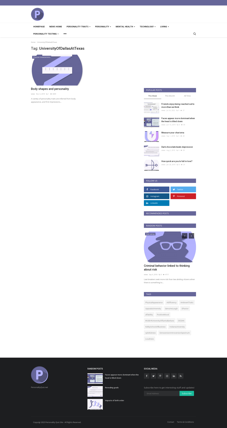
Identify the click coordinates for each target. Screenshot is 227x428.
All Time (187, 96)
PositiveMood (163, 314)
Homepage (39, 26)
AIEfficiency (171, 302)
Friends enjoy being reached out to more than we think (177, 105)
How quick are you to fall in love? (176, 161)
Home (33, 42)
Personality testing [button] (46, 33)
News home (55, 26)
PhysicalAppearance (154, 302)
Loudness (149, 339)
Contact (170, 422)
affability (149, 314)
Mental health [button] (125, 26)
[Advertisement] (143, 14)
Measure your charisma (172, 132)
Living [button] (164, 26)
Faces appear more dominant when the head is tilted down (178, 120)
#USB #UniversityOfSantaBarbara (159, 320)
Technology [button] (148, 26)
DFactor (185, 308)
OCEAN (181, 320)
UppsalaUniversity (153, 308)
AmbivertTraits (187, 302)
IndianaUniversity (177, 326)
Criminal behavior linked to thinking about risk (167, 267)
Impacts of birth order (114, 400)
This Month (170, 96)
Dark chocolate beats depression (177, 147)
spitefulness (150, 332)
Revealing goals (112, 388)
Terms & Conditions (185, 422)
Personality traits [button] (78, 26)
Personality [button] (103, 26)
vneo (33, 94)
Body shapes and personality (50, 89)
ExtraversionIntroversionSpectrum (175, 332)
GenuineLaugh (171, 308)
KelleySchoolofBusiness (155, 326)
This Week (152, 96)
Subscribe (187, 393)
